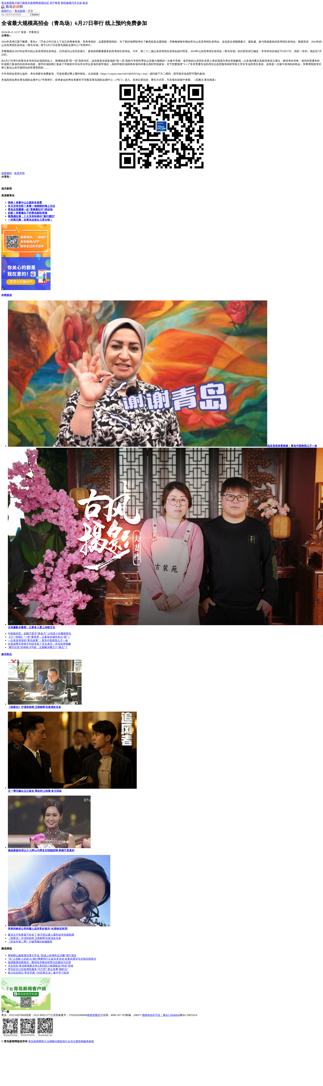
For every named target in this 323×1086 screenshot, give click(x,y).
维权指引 (62, 1041)
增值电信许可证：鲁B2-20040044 (161, 1015)
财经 (63, 2)
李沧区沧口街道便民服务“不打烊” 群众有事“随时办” (38, 969)
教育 (57, 2)
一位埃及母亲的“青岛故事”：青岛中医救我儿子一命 (38, 640)
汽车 (74, 2)
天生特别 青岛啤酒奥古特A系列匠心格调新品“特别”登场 (40, 965)
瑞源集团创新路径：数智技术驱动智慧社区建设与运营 (39, 962)
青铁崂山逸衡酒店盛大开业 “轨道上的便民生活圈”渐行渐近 (42, 955)
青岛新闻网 (31, 2)
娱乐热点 (6, 654)
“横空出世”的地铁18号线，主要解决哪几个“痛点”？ (38, 647)
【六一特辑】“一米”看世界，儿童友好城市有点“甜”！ (39, 637)
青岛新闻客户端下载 (13, 2)
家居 (85, 2)
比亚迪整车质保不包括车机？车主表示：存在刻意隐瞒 (39, 643)
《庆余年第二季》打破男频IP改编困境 (30, 941)
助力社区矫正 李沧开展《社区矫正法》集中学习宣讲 (38, 972)
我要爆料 (6, 173)
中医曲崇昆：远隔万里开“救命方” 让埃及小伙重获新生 (39, 633)
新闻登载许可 (95, 1015)
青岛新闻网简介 (37, 1041)
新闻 (41, 2)
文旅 (79, 2)
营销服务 (83, 1041)
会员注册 (73, 1041)
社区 (46, 2)
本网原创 (6, 295)
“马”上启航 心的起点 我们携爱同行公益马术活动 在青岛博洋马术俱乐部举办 (52, 958)
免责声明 (19, 173)
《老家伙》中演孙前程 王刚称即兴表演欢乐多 (34, 938)
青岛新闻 (20, 11)
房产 (52, 2)
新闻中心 (6, 11)
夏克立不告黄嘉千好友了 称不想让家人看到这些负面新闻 (41, 934)
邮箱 (91, 1041)
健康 (68, 2)
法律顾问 (52, 1041)
